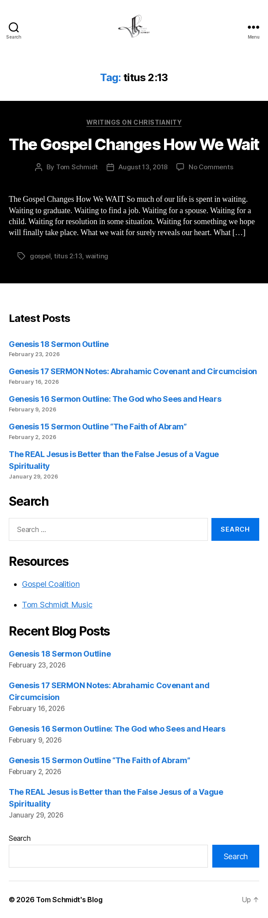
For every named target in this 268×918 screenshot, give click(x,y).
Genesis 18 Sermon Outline (59, 344)
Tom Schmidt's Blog (69, 899)
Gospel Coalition (51, 584)
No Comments (211, 167)
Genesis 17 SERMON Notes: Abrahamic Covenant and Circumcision (133, 371)
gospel (40, 256)
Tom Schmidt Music (57, 604)
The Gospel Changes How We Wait (134, 144)
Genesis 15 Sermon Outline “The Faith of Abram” (97, 426)
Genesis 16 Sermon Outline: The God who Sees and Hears (115, 399)
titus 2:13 (68, 256)
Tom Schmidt (77, 167)
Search (19, 838)
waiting (97, 256)
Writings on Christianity (134, 122)
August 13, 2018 (143, 167)
